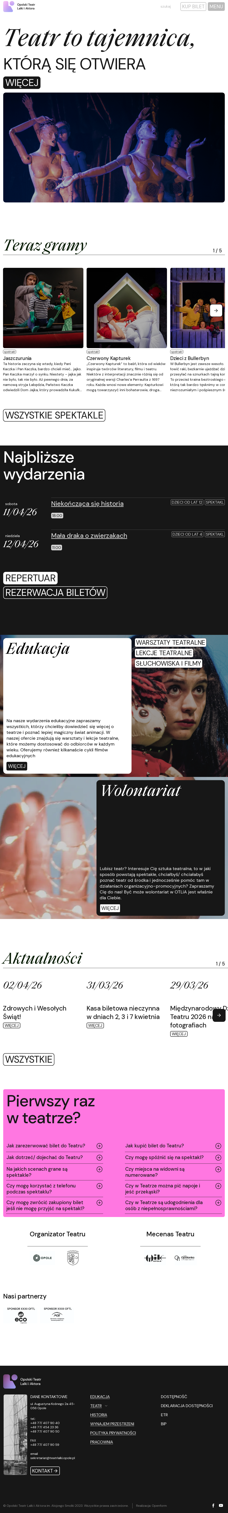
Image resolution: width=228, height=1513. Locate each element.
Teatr (96, 1406)
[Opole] (42, 1257)
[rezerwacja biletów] (55, 592)
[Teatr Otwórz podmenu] (117, 1406)
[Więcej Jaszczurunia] (43, 330)
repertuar (30, 578)
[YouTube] (221, 1506)
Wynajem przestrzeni (112, 1424)
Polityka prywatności (113, 1433)
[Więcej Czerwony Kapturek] (127, 330)
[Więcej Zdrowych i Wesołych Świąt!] (41, 1004)
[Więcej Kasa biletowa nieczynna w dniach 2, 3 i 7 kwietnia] (124, 1004)
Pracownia (101, 1442)
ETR (164, 1415)
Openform (159, 1506)
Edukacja (100, 1396)
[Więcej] (16, 766)
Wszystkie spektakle (54, 415)
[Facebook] (213, 1506)
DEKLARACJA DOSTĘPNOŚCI (187, 1406)
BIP (163, 1424)
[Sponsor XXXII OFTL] (20, 1316)
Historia (98, 1415)
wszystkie (28, 1059)
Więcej (21, 82)
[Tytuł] (73, 1257)
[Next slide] (216, 310)
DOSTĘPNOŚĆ (174, 1396)
